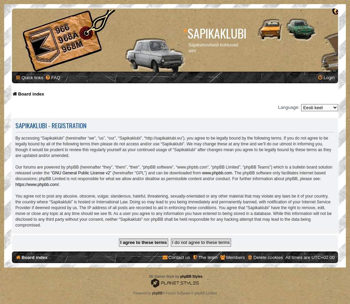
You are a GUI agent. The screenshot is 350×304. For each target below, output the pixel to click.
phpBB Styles (191, 276)
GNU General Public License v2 (81, 173)
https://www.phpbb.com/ (37, 184)
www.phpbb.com (217, 173)
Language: (288, 107)
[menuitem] (52, 78)
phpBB (157, 293)
